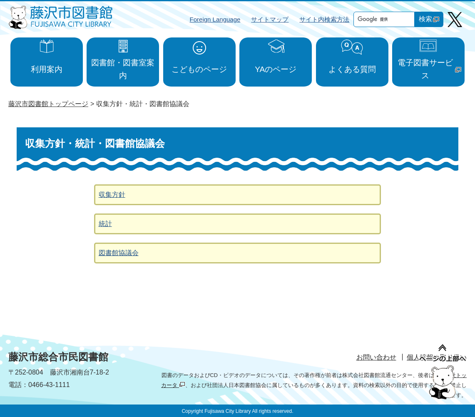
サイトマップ (269, 19)
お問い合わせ (376, 357)
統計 (105, 223)
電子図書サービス (429, 69)
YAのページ (275, 69)
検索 (429, 18)
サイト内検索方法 (324, 19)
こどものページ (199, 69)
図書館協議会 (119, 252)
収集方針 (112, 194)
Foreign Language (215, 19)
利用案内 (46, 69)
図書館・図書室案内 (122, 69)
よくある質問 (352, 69)
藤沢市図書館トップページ (48, 103)
